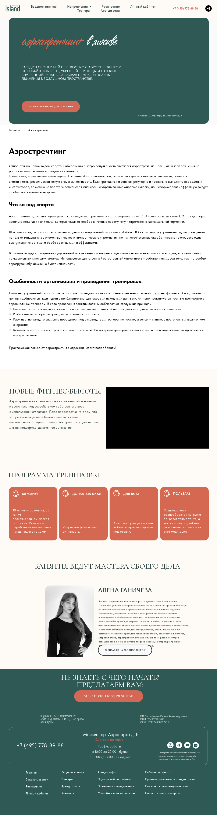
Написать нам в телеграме (163, 793)
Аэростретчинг (38, 130)
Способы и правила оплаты (116, 793)
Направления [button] (78, 6)
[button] (51, 106)
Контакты (67, 793)
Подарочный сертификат (114, 779)
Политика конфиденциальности (166, 786)
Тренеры (83, 10)
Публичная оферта (157, 772)
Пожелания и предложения (116, 786)
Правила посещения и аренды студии (170, 779)
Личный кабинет (143, 6)
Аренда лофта (107, 772)
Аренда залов (70, 786)
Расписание (111, 6)
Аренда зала (110, 10)
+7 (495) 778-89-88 (185, 8)
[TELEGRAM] (208, 8)
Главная (14, 130)
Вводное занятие (44, 6)
